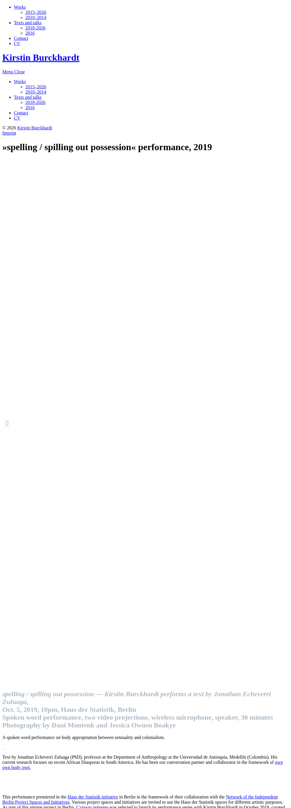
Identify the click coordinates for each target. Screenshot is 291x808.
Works (20, 7)
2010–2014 (35, 17)
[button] (7, 423)
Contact (21, 38)
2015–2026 (35, 12)
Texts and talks (28, 22)
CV (17, 43)
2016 (30, 33)
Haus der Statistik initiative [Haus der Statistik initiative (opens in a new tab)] (93, 796)
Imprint (9, 133)
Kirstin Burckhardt (40, 57)
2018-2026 (35, 27)
